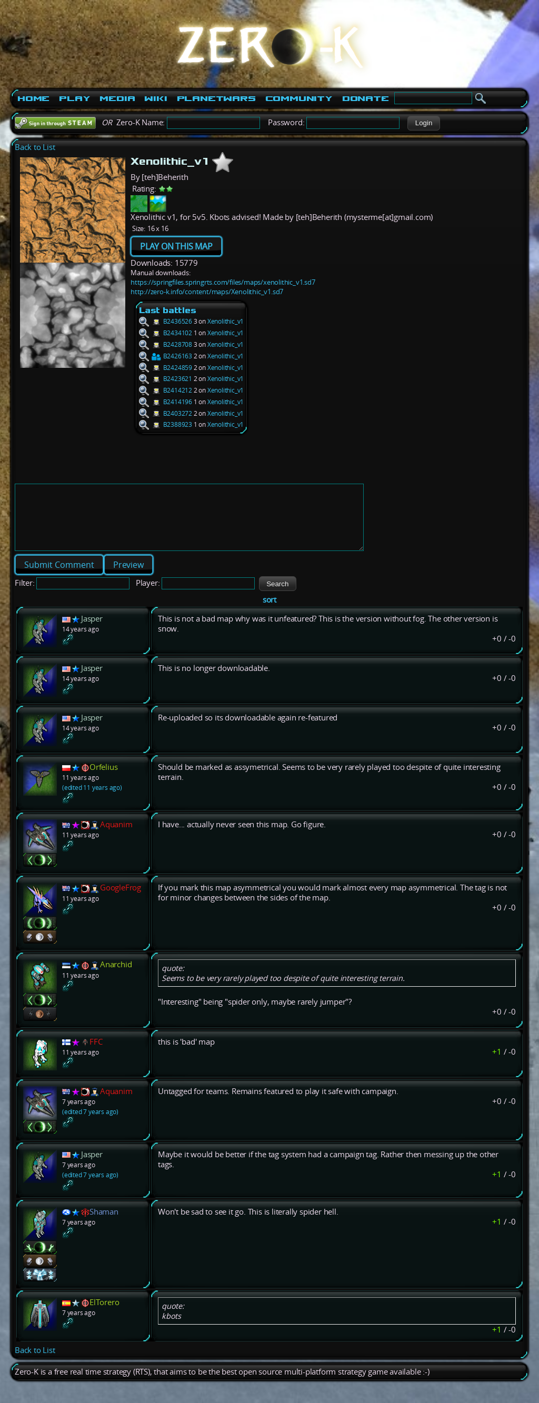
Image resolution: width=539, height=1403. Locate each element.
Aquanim (116, 837)
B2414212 (165, 390)
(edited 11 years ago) (92, 800)
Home (33, 98)
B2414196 (165, 401)
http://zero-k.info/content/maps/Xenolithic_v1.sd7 (207, 291)
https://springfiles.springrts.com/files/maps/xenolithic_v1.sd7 (223, 282)
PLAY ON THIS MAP (176, 246)
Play (74, 98)
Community (299, 98)
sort (269, 612)
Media (117, 98)
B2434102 (165, 332)
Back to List (35, 147)
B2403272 (165, 413)
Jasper (92, 631)
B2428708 (165, 344)
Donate (365, 98)
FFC (95, 1054)
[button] (423, 123)
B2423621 (165, 378)
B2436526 (165, 321)
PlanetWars (216, 98)
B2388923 (165, 424)
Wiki (155, 98)
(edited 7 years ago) (90, 1124)
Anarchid (116, 977)
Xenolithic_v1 (225, 321)
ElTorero (104, 1315)
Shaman (103, 1224)
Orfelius (103, 780)
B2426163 (165, 356)
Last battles (167, 310)
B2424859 (165, 367)
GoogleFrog (120, 900)
